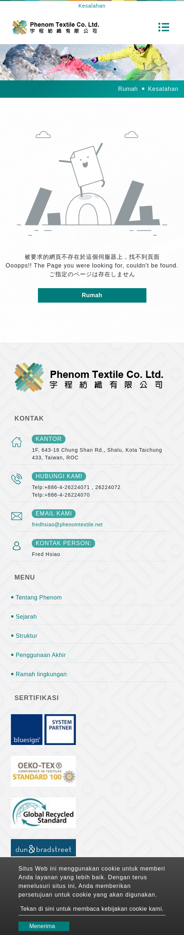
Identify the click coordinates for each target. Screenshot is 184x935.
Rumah (128, 89)
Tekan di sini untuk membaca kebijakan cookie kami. (92, 909)
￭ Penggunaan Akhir (38, 655)
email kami (53, 513)
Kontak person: (63, 543)
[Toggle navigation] (164, 27)
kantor (48, 439)
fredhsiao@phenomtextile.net (67, 524)
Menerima (42, 926)
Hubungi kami (58, 476)
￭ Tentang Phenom (36, 597)
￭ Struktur (24, 636)
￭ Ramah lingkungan (39, 674)
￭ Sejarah (24, 617)
